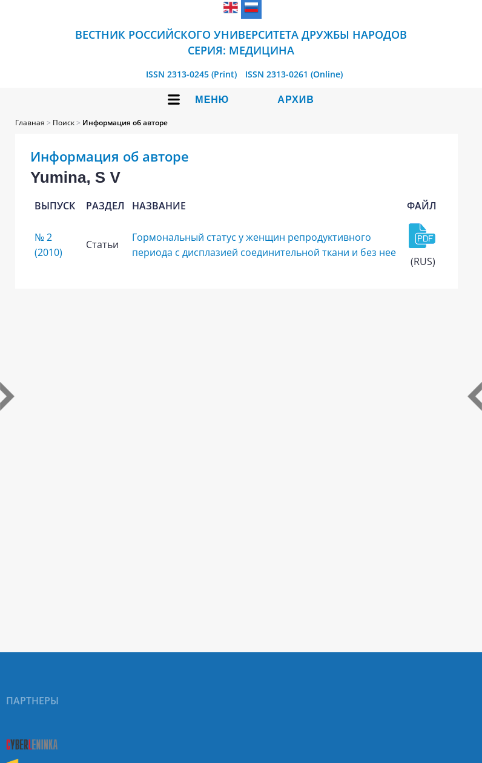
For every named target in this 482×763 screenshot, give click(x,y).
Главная (30, 122)
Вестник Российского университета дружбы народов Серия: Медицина (241, 42)
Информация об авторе (125, 122)
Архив (295, 99)
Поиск (63, 122)
